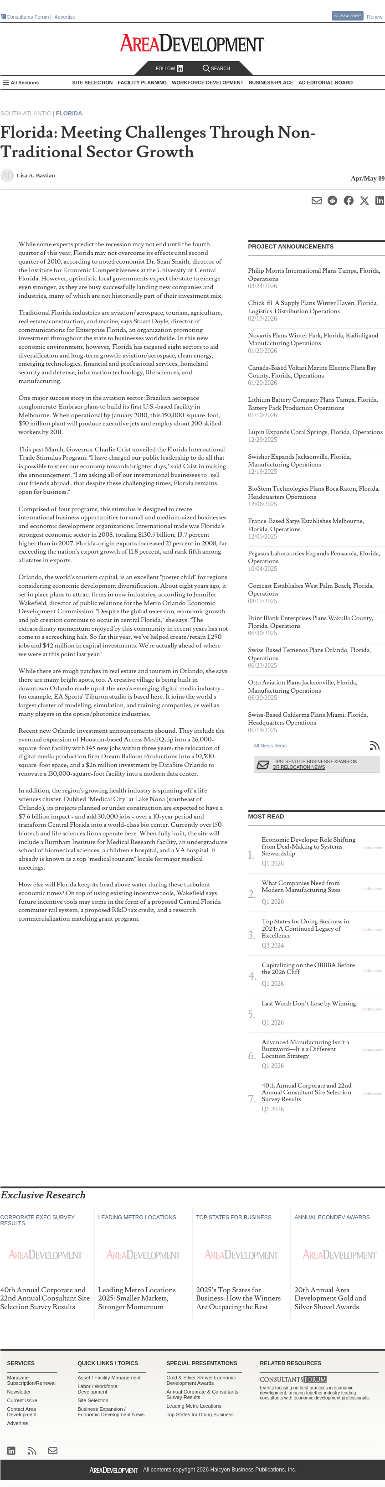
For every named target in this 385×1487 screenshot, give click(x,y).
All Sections (25, 82)
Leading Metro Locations (194, 1406)
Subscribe (347, 15)
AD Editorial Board (325, 82)
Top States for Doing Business (200, 1414)
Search (216, 68)
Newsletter (19, 1391)
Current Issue (22, 1400)
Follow (170, 68)
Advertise (65, 17)
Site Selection (93, 1400)
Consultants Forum (28, 17)
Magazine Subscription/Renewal (31, 1380)
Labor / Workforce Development (98, 1388)
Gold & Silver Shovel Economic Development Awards (201, 1380)
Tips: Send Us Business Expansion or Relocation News (315, 764)
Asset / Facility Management (109, 1377)
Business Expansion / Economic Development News (111, 1411)
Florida (69, 113)
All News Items (270, 745)
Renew (374, 17)
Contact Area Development (22, 1411)
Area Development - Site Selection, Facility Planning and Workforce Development (192, 43)
